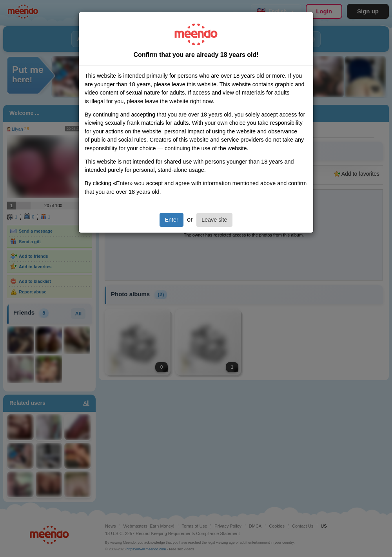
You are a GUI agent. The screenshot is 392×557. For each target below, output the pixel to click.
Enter (171, 220)
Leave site (214, 220)
